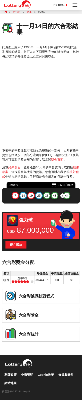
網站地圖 (10, 383)
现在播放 (16, 245)
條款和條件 (66, 375)
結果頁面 (14, 167)
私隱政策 (10, 375)
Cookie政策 (46, 375)
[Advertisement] (41, 103)
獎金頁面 (57, 159)
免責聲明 (27, 375)
